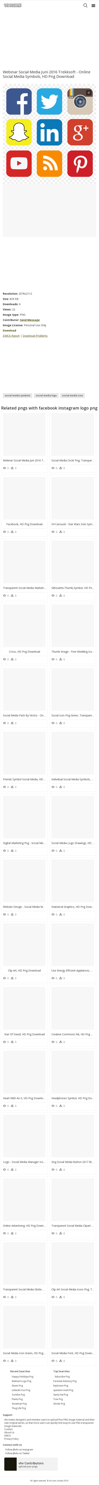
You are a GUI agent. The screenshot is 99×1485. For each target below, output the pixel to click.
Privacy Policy (11, 1438)
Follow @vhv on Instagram (18, 1449)
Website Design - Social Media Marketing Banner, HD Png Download (44, 907)
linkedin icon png (21, 1390)
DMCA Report (11, 336)
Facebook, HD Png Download (24, 524)
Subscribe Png (62, 1376)
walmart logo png (21, 1381)
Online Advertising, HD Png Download (26, 1225)
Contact (8, 1429)
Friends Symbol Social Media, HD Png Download (32, 779)
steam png (17, 1385)
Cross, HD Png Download (24, 651)
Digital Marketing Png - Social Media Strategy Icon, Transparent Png (44, 843)
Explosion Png (60, 1385)
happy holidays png (22, 1376)
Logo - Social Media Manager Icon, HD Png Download (36, 1162)
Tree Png (58, 1399)
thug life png (19, 1408)
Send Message (30, 320)
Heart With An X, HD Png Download (24, 1098)
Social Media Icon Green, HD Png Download (30, 1353)
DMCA (7, 1435)
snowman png (19, 1403)
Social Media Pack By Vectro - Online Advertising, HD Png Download (44, 715)
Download (9, 330)
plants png (17, 1399)
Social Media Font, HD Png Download (74, 1353)
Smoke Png (59, 1403)
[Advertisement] (49, 38)
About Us (9, 1432)
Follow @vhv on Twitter (17, 1453)
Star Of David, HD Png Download (24, 1034)
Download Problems (35, 336)
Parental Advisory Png (65, 1381)
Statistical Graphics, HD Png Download (74, 907)
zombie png (18, 1394)
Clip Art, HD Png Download (24, 970)
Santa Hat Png (60, 1394)
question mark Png (63, 1390)
